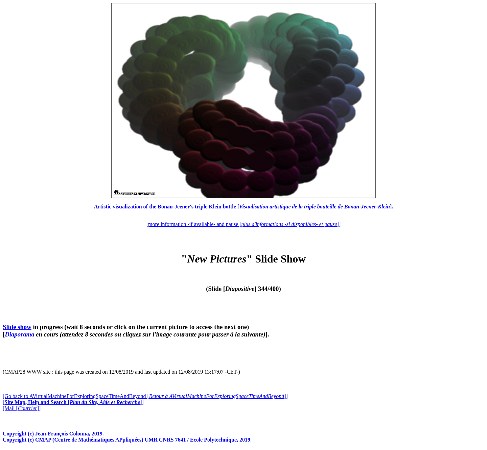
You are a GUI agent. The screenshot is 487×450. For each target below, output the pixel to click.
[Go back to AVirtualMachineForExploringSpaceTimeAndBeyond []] (145, 396)
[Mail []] (22, 408)
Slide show (17, 326)
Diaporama (19, 334)
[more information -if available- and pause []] (243, 224)
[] (73, 402)
